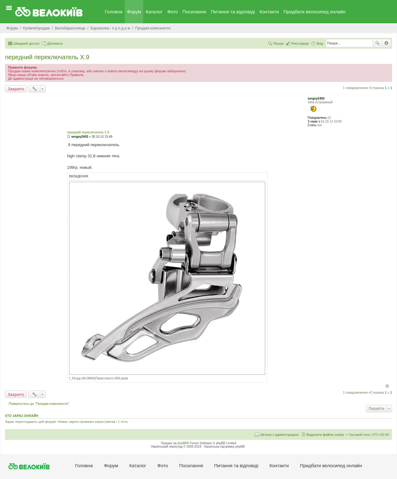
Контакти (269, 11)
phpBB (182, 443)
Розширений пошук (386, 43)
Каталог (154, 11)
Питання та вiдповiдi (233, 11)
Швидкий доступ (26, 43)
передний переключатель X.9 (47, 57)
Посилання (194, 11)
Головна (114, 11)
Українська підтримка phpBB (224, 446)
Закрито (16, 89)
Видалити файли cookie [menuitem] (325, 434)
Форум (134, 11)
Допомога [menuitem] (54, 43)
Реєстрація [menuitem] (300, 43)
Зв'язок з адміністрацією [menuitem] (279, 434)
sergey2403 (316, 98)
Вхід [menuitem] (319, 43)
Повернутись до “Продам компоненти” (39, 403)
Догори (387, 386)
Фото (172, 11)
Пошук (377, 43)
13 (329, 117)
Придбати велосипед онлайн (314, 11)
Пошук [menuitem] (278, 43)
